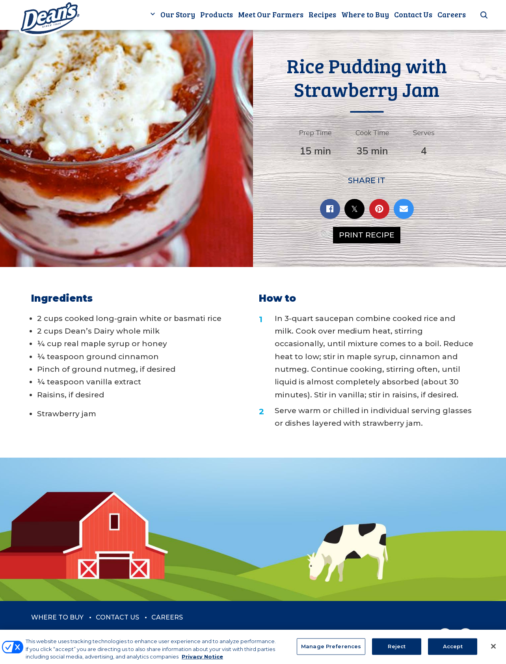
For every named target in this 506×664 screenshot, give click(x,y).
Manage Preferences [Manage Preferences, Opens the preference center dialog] (331, 650)
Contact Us (413, 14)
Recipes (322, 14)
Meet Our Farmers (270, 14)
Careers (451, 14)
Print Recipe (366, 234)
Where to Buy (365, 14)
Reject (397, 650)
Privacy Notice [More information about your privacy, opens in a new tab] (202, 660)
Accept (453, 650)
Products (216, 14)
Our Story (177, 14)
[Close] (493, 649)
